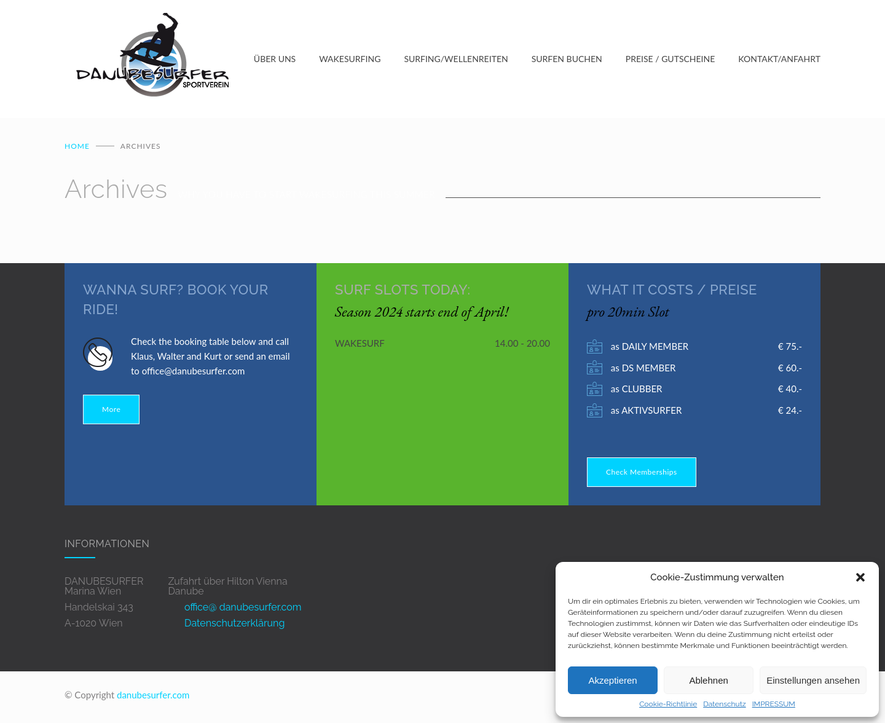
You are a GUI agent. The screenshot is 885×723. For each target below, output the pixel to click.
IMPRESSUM (773, 704)
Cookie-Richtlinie (668, 704)
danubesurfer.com (153, 697)
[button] (860, 577)
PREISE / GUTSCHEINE (670, 60)
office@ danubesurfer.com (242, 609)
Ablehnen (708, 680)
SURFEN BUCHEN (567, 60)
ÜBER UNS (275, 60)
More (111, 411)
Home (77, 148)
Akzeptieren (612, 680)
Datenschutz (724, 704)
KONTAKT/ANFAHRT (779, 60)
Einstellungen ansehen (813, 680)
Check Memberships (641, 474)
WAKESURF (360, 345)
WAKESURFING (349, 60)
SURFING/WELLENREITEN (456, 60)
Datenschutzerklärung (234, 625)
